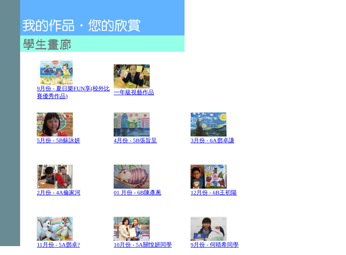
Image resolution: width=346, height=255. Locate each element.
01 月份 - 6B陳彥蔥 (137, 192)
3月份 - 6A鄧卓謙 (212, 137)
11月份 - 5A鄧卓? (58, 242)
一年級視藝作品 (134, 89)
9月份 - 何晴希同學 (215, 242)
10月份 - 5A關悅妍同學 (143, 245)
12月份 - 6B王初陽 (214, 190)
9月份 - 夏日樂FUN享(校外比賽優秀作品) (73, 89)
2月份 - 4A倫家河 (58, 190)
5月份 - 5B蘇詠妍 (58, 137)
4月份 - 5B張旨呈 (135, 137)
